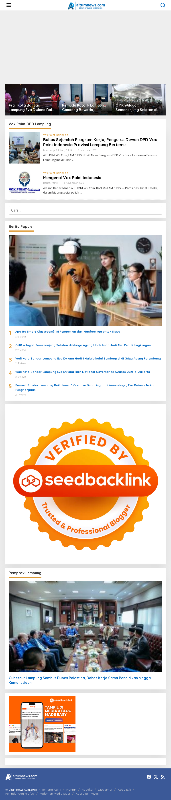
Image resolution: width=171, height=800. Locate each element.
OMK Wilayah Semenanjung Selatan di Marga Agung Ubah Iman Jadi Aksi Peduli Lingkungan (137, 107)
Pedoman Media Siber (55, 793)
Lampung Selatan (53, 150)
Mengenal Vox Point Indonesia (72, 177)
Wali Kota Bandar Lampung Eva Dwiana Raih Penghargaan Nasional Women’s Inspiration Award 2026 (31, 107)
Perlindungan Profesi (19, 793)
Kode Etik (124, 789)
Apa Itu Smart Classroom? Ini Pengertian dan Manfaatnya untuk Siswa (67, 331)
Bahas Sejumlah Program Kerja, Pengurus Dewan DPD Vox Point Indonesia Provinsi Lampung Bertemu (100, 142)
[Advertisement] (85, 47)
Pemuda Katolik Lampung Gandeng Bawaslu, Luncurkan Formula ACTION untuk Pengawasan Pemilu (85, 107)
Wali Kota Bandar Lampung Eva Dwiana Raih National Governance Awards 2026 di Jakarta (82, 372)
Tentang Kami (51, 789)
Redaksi (87, 789)
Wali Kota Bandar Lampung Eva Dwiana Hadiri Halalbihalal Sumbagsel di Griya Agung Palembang (88, 358)
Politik (68, 150)
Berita (46, 182)
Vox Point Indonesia (55, 135)
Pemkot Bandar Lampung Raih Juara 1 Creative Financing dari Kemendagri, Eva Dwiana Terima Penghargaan (85, 387)
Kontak (71, 789)
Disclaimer (105, 789)
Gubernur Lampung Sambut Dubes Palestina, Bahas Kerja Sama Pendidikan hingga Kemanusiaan (80, 680)
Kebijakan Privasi (87, 793)
